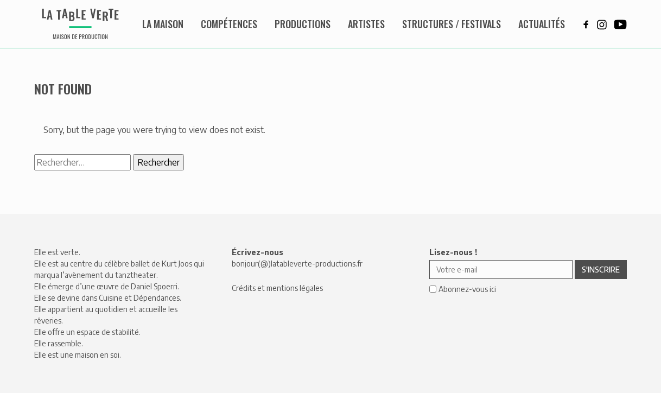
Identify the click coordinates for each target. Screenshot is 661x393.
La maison (162, 24)
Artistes (366, 24)
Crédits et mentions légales (277, 288)
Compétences (229, 24)
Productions (302, 24)
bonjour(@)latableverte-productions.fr (297, 263)
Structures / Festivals (451, 24)
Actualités (541, 24)
